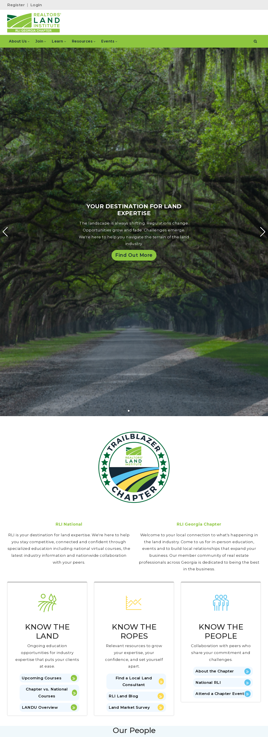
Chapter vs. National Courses (51, 692)
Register (16, 5)
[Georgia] (34, 22)
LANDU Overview (49, 707)
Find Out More (134, 255)
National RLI (223, 682)
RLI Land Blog (136, 696)
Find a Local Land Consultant (140, 681)
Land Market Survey (136, 707)
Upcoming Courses (49, 678)
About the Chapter (223, 671)
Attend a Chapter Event (223, 694)
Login (36, 5)
